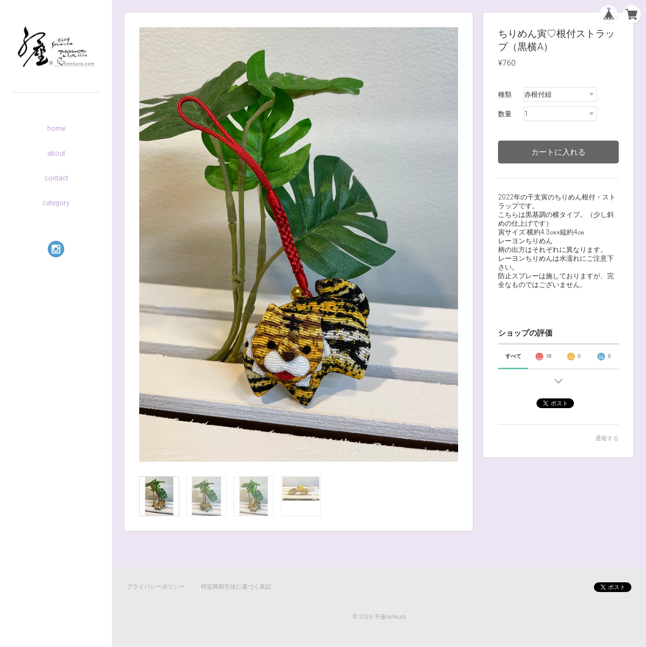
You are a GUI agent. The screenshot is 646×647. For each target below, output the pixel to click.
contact (56, 178)
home (56, 128)
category (56, 203)
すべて (513, 356)
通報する (607, 438)
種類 (505, 94)
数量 (505, 114)
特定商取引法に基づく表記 (236, 586)
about (56, 153)
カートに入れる (558, 152)
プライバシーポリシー (156, 586)
